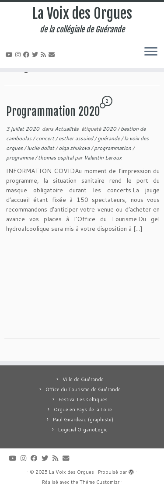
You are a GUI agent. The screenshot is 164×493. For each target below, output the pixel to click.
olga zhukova (75, 148)
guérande (109, 138)
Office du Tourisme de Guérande (83, 389)
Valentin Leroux (103, 157)
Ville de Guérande (83, 379)
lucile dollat (41, 148)
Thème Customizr (99, 482)
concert (46, 138)
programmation (113, 148)
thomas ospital (56, 157)
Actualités (67, 128)
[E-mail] (53, 54)
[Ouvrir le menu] (150, 52)
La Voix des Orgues (82, 13)
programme (20, 157)
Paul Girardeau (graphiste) (83, 419)
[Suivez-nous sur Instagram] (19, 54)
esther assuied (76, 138)
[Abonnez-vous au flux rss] (45, 54)
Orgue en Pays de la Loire (83, 409)
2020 (110, 128)
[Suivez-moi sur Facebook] (27, 54)
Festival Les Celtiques (83, 399)
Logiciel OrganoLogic (83, 429)
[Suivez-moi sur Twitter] (36, 54)
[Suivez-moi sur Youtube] (10, 54)
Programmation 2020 (53, 111)
